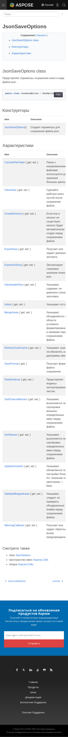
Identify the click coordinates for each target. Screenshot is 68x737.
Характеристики (21, 53)
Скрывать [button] (41, 35)
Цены (33, 692)
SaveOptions (23, 555)
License (57, 581)
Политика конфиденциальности (19, 732)
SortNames (10, 434)
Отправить (34, 643)
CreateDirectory (13, 213)
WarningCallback (14, 525)
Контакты (58, 732)
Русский (47, 4)
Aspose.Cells (40, 559)
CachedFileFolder (14, 162)
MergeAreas (11, 312)
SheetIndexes (12, 379)
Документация (33, 697)
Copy (58, 95)
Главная (33, 682)
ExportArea (10, 249)
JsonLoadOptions (15, 581)
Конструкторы (20, 46)
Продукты (33, 687)
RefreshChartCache (15, 347)
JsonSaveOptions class (25, 40)
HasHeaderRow (13, 284)
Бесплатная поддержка (33, 702)
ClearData (10, 190)
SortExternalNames (15, 399)
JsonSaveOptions (14, 127)
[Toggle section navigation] (62, 14)
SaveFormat (11, 363)
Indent (8, 304)
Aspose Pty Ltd (21, 729)
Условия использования (43, 732)
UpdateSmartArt (13, 466)
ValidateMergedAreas (16, 493)
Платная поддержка (33, 712)
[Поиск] (30, 14)
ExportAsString (13, 265)
